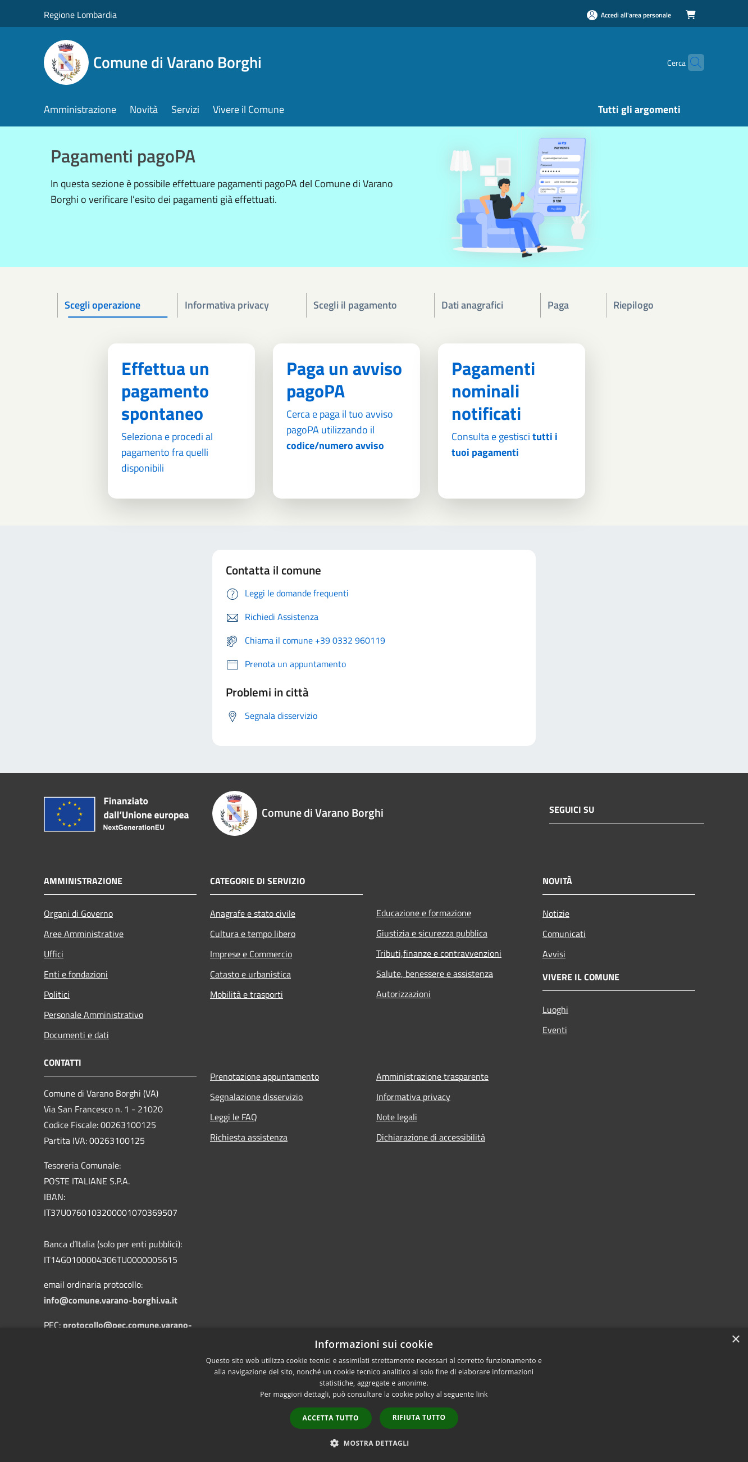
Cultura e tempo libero (252, 933)
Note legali (396, 1117)
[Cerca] (690, 62)
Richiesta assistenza (249, 1137)
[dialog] (374, 1395)
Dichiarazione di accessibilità (430, 1137)
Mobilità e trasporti (246, 994)
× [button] (735, 1340)
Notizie (555, 913)
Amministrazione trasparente (432, 1076)
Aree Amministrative (84, 933)
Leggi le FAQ (233, 1117)
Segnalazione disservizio (256, 1096)
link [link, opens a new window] (482, 1394)
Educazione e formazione (423, 913)
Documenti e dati (76, 1035)
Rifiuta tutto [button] (419, 1417)
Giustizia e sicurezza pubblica (431, 933)
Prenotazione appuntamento (264, 1076)
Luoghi (555, 1009)
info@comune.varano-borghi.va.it (110, 1300)
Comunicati (564, 933)
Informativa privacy (413, 1096)
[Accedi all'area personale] (629, 15)
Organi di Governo (78, 913)
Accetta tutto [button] (331, 1418)
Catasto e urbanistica (250, 974)
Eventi (554, 1029)
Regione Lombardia (80, 14)
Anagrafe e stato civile (252, 913)
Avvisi (553, 954)
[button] (374, 1443)
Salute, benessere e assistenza (434, 973)
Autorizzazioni (403, 994)
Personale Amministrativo (93, 1014)
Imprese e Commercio (251, 954)
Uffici (53, 954)
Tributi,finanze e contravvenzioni (438, 953)
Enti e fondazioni (76, 974)
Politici (57, 994)
